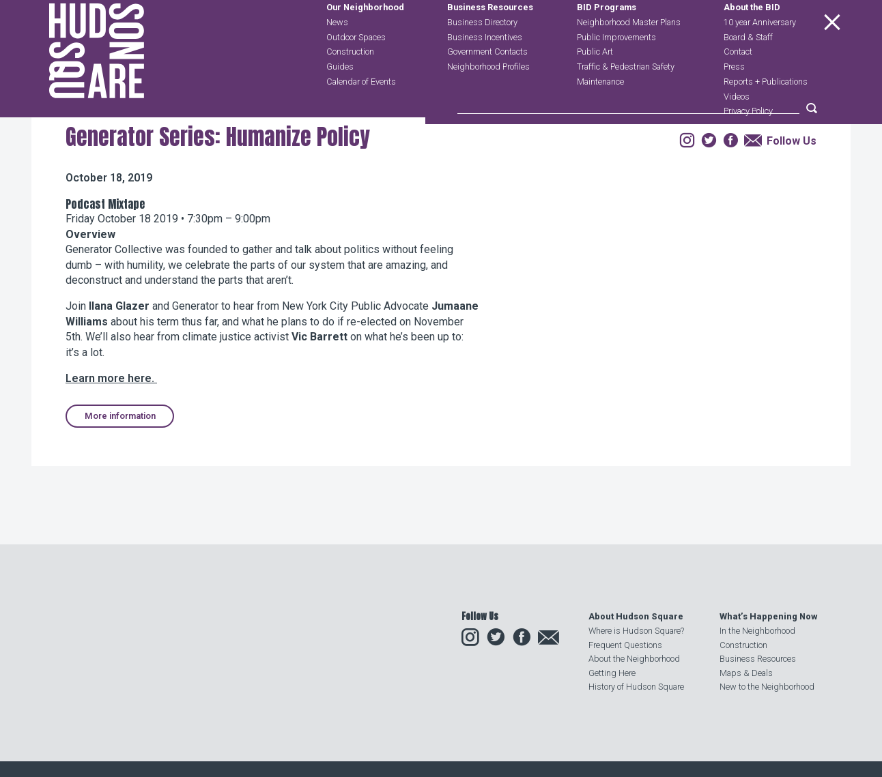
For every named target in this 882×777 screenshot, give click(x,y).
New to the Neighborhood (767, 686)
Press (734, 97)
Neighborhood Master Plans (629, 53)
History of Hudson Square (636, 686)
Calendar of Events (361, 112)
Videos (737, 127)
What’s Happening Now (768, 616)
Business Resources (490, 38)
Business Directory (482, 53)
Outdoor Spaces (356, 68)
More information (120, 498)
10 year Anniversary (760, 53)
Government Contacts (487, 83)
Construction (350, 83)
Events (155, 193)
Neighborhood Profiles (488, 97)
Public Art (595, 83)
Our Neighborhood (365, 38)
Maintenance (600, 112)
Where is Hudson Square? (636, 631)
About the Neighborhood (634, 659)
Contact (738, 83)
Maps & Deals (746, 673)
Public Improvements (616, 68)
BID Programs (606, 38)
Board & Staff (748, 68)
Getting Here (612, 673)
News (337, 53)
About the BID (752, 38)
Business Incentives (484, 68)
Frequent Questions (625, 645)
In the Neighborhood (757, 631)
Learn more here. (111, 460)
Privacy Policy (748, 142)
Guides (340, 97)
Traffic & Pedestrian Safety (625, 97)
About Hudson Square (635, 616)
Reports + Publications (766, 112)
